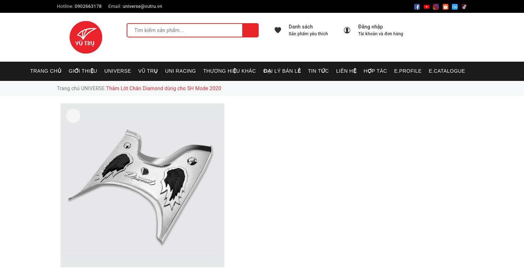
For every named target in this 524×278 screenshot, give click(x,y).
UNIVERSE (118, 71)
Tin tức (318, 71)
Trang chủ (46, 71)
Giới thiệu (82, 71)
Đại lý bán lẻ (282, 71)
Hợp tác (375, 71)
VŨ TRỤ (148, 71)
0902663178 (88, 6)
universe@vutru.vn (142, 6)
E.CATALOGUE (447, 71)
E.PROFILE (408, 71)
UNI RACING (180, 71)
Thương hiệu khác (229, 71)
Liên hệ (346, 71)
